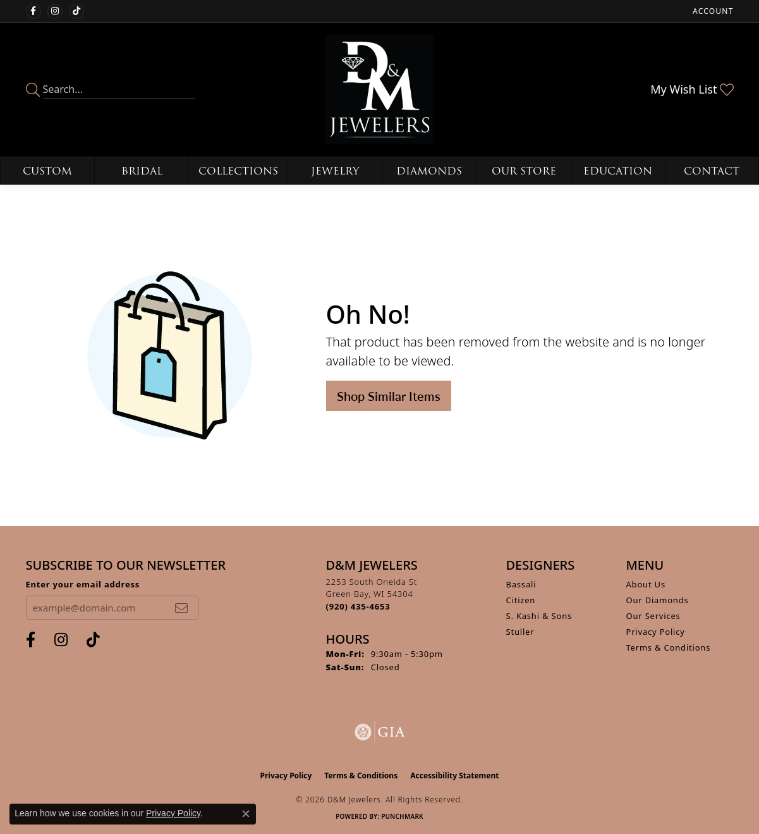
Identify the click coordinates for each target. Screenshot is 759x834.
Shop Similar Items (388, 396)
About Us (645, 584)
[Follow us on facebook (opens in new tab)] (33, 11)
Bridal (141, 171)
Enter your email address (83, 584)
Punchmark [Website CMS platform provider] (402, 816)
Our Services (653, 616)
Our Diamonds (657, 600)
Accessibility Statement (454, 775)
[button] (711, 11)
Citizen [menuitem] (521, 600)
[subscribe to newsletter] (181, 607)
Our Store (524, 171)
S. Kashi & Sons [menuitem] (539, 616)
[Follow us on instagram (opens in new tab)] (55, 11)
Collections (238, 171)
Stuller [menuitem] (520, 631)
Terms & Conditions (668, 647)
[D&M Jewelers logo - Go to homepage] (379, 89)
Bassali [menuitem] (521, 584)
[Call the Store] (358, 606)
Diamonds (429, 171)
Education (617, 171)
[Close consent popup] (246, 814)
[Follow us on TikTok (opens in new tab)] (76, 11)
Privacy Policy (655, 631)
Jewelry (335, 171)
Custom (47, 171)
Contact (711, 171)
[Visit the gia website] (380, 732)
